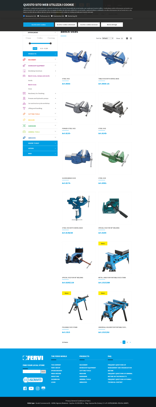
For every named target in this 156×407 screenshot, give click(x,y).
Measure (31, 120)
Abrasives (32, 138)
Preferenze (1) (45, 16)
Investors (55, 376)
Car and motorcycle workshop (39, 103)
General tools (34, 132)
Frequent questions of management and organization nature (120, 368)
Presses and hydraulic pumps (38, 98)
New (42, 153)
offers (42, 148)
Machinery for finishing (36, 93)
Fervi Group (55, 368)
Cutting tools (34, 114)
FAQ (109, 356)
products (42, 54)
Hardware (32, 126)
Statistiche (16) (58, 16)
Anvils (30, 80)
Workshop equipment (36, 66)
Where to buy (42, 143)
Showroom (55, 379)
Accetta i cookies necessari (89, 25)
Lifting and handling (35, 108)
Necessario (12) (31, 16)
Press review (56, 373)
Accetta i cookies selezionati (66, 25)
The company (56, 365)
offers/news (42, 32)
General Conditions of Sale (81, 401)
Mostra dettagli (112, 25)
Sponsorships (56, 371)
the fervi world (59, 356)
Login (53, 382)
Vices (30, 89)
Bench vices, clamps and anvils (39, 76)
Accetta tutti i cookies (39, 25)
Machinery (32, 60)
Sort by (98, 38)
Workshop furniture (35, 71)
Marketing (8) (72, 16)
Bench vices (32, 85)
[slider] (30, 43)
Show (118, 38)
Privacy (68, 401)
